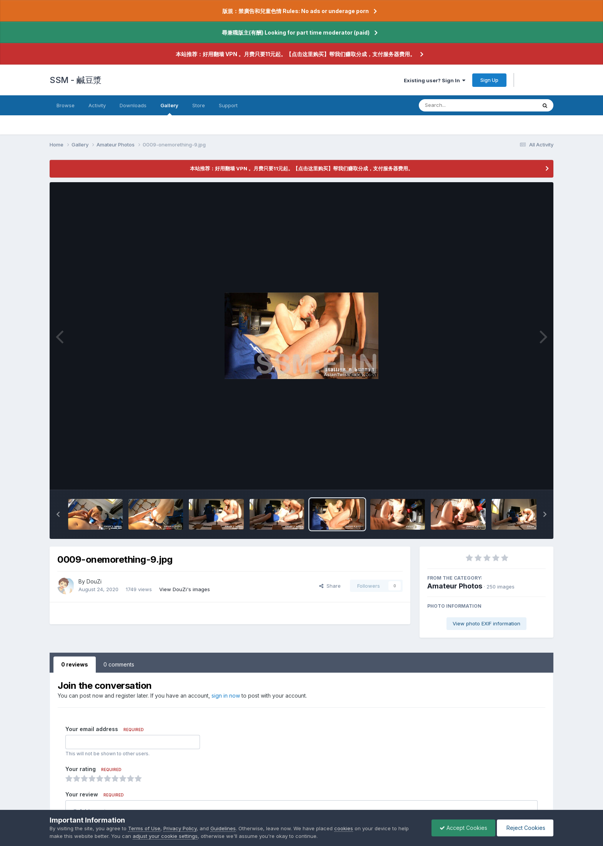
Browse (66, 105)
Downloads (133, 105)
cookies (343, 828)
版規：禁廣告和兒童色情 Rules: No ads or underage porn (295, 11)
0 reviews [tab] (74, 664)
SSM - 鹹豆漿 (76, 80)
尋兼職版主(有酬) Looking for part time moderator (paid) (296, 32)
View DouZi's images (184, 589)
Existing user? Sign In (434, 80)
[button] (58, 514)
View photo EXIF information (486, 623)
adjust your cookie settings (165, 836)
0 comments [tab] (118, 664)
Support (228, 105)
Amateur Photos (454, 586)
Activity (97, 105)
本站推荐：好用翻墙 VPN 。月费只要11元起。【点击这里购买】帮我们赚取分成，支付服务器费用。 (295, 54)
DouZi (94, 581)
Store (198, 105)
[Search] (457, 105)
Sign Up (489, 80)
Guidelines (223, 828)
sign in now (226, 695)
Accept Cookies (463, 827)
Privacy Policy (180, 828)
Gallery (169, 108)
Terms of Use (144, 828)
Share (330, 586)
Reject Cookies (525, 827)
